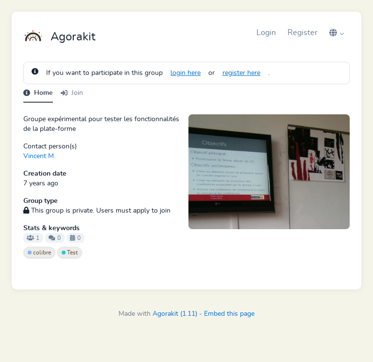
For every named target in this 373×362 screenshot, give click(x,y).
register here (241, 73)
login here (185, 73)
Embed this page (229, 313)
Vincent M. (39, 156)
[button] (336, 32)
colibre (39, 252)
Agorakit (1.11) (175, 313)
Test (70, 252)
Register (303, 32)
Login (266, 32)
